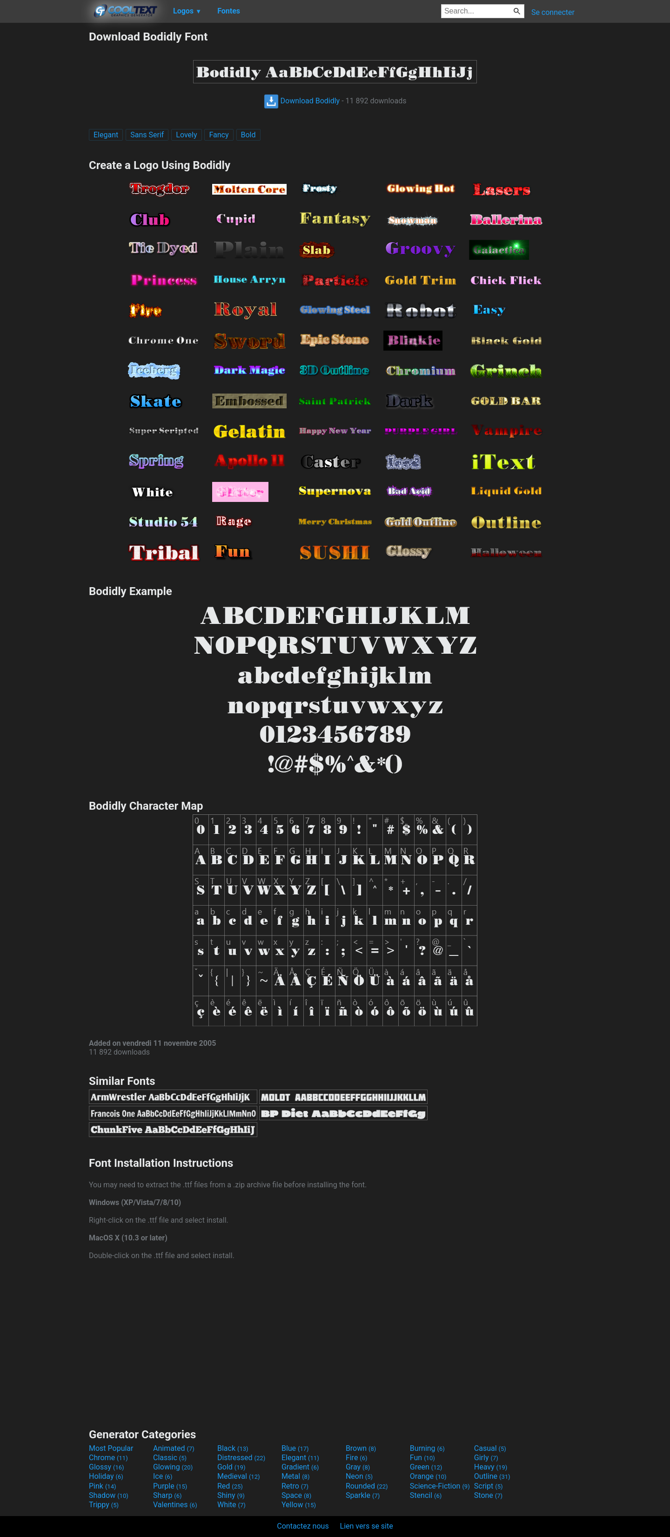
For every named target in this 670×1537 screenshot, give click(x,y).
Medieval (238, 1476)
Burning (427, 1448)
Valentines (175, 1504)
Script (488, 1486)
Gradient (300, 1467)
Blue (295, 1448)
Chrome (108, 1457)
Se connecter (553, 12)
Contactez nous (302, 1526)
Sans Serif (147, 134)
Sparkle (363, 1495)
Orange (428, 1476)
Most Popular (111, 1448)
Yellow (298, 1504)
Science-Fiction (440, 1486)
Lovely (186, 134)
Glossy (106, 1467)
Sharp (167, 1495)
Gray (358, 1467)
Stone (488, 1495)
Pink (102, 1486)
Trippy (104, 1504)
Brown (361, 1448)
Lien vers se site (366, 1526)
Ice (162, 1476)
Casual (490, 1448)
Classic (170, 1457)
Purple (170, 1486)
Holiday (106, 1476)
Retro (294, 1486)
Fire (357, 1457)
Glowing (173, 1467)
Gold (231, 1467)
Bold (248, 134)
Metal (295, 1476)
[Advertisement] (44, 169)
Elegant (106, 134)
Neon (359, 1476)
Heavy (490, 1467)
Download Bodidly (302, 100)
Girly (486, 1457)
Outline (492, 1476)
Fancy (218, 134)
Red (230, 1486)
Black (232, 1448)
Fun (422, 1457)
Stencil (426, 1495)
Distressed (241, 1457)
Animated (173, 1448)
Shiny (231, 1495)
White (231, 1504)
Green (426, 1467)
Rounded (367, 1486)
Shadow (108, 1495)
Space (296, 1495)
